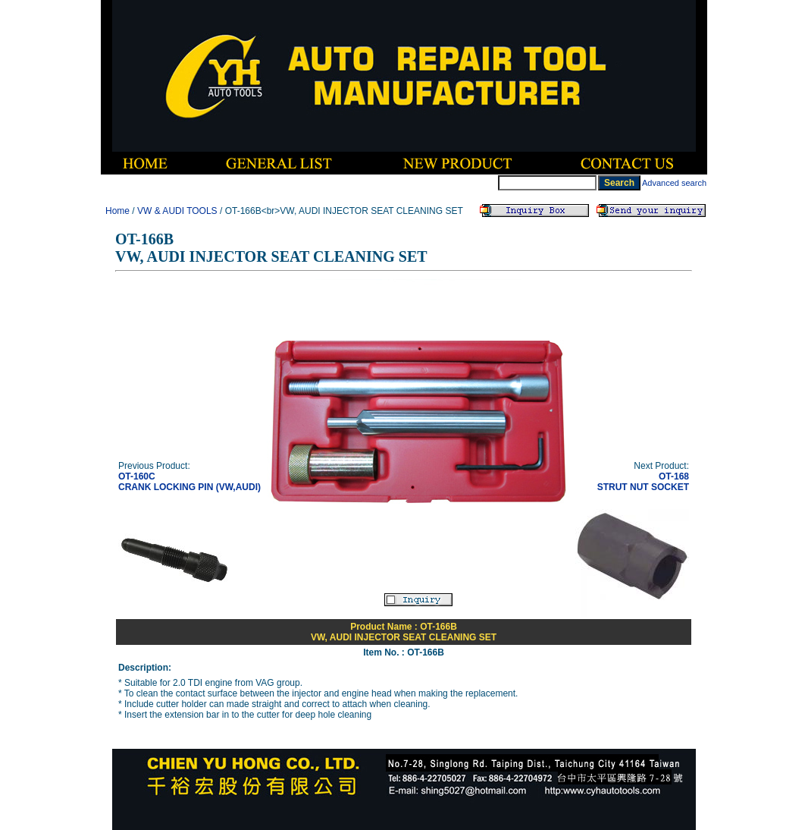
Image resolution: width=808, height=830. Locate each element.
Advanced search (674, 182)
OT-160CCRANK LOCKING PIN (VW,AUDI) (189, 481)
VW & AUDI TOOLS (177, 211)
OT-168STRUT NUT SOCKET (643, 481)
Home (117, 211)
